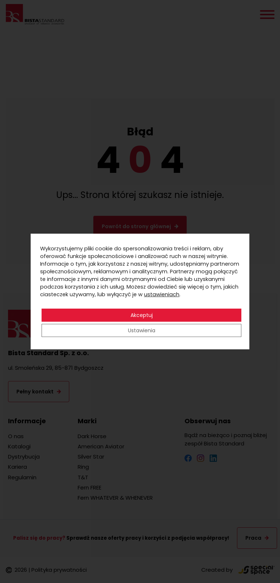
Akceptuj (142, 315)
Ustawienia (141, 330)
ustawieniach (161, 294)
